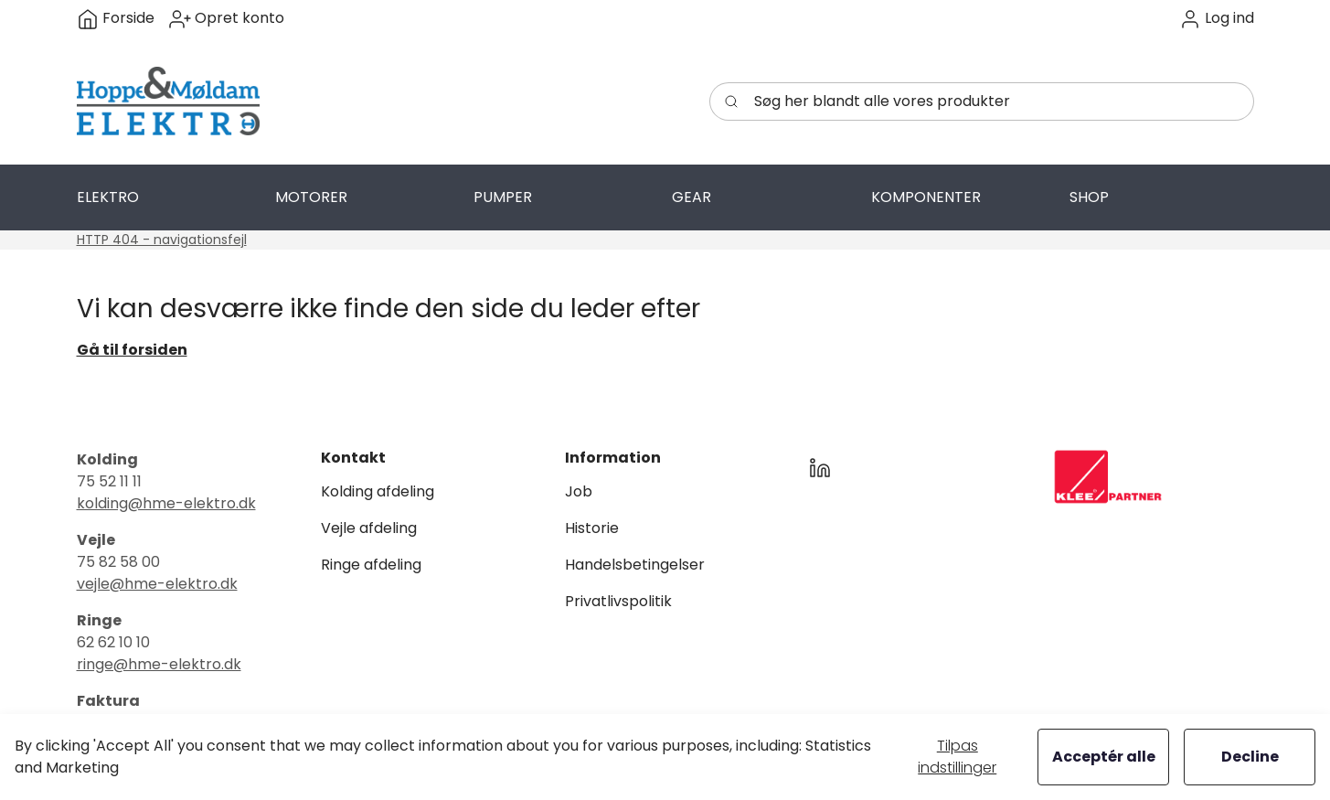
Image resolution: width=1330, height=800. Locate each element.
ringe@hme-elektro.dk (159, 664)
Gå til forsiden (132, 349)
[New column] (1108, 477)
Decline (1250, 756)
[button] (1216, 18)
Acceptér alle (1103, 756)
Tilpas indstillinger (957, 756)
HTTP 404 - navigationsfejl (162, 239)
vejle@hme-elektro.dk (157, 583)
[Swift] (168, 101)
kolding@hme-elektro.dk (166, 503)
